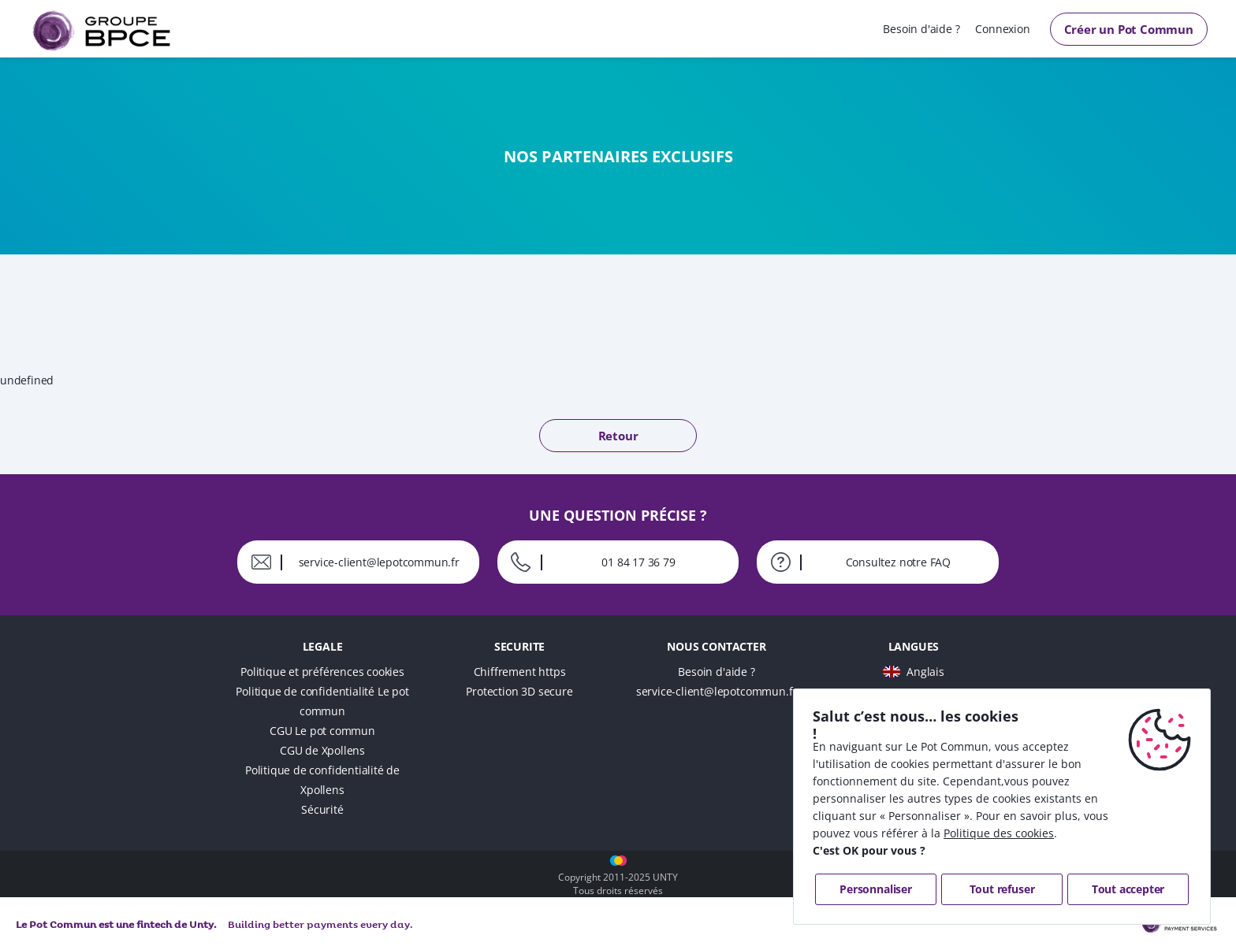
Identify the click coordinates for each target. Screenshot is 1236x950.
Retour (618, 435)
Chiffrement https (520, 671)
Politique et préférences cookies (322, 671)
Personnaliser (875, 888)
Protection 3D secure (519, 691)
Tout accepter (1128, 888)
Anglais (925, 671)
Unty (201, 925)
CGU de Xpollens (322, 750)
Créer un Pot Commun (1128, 29)
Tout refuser (1002, 888)
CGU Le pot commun (322, 730)
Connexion (1002, 28)
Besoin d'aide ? (921, 28)
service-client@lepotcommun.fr (716, 691)
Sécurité (322, 809)
